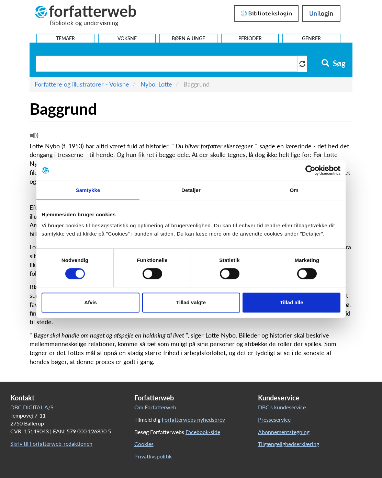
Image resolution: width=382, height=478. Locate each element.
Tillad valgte (191, 302)
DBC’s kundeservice (282, 407)
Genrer (311, 38)
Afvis (90, 302)
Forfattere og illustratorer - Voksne (82, 84)
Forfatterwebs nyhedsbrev (193, 419)
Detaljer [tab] (191, 190)
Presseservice (274, 419)
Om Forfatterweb (155, 407)
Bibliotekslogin (266, 13)
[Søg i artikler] (166, 64)
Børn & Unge (188, 38)
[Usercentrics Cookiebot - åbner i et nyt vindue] (310, 170)
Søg (333, 63)
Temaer (65, 38)
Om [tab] (294, 190)
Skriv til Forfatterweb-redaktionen (51, 443)
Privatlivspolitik (153, 456)
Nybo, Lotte (156, 84)
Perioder (250, 38)
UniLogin (321, 13)
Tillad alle (291, 302)
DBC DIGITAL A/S (32, 407)
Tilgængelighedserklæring (288, 444)
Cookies (144, 444)
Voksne (127, 38)
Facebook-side (203, 432)
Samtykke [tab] (88, 190)
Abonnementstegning (284, 432)
